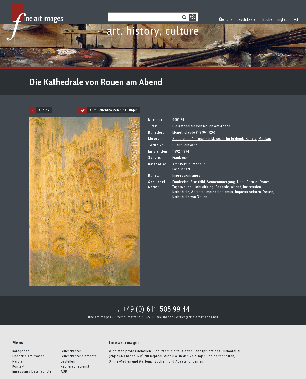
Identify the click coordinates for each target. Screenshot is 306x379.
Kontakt (18, 366)
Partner (18, 361)
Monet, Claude (183, 132)
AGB (64, 371)
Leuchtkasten (248, 19)
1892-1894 (180, 151)
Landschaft (181, 169)
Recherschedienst (75, 366)
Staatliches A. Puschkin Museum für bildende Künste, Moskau (221, 139)
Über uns (225, 19)
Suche (267, 19)
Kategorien (21, 351)
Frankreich (180, 158)
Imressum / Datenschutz (32, 371)
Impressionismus (186, 175)
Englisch (283, 19)
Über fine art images (28, 356)
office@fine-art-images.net (197, 317)
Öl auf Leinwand (185, 145)
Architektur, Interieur (188, 164)
